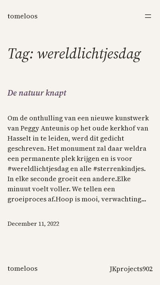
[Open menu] (148, 16)
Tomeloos (22, 16)
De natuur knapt (36, 93)
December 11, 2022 (33, 223)
